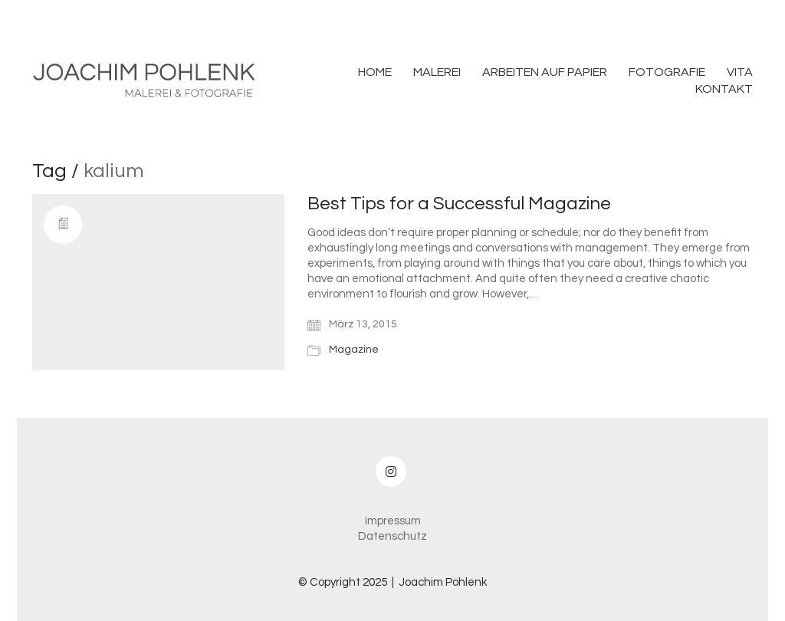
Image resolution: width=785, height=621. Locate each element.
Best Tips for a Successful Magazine (459, 203)
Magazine (354, 349)
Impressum (393, 521)
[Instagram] (391, 471)
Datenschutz (392, 536)
